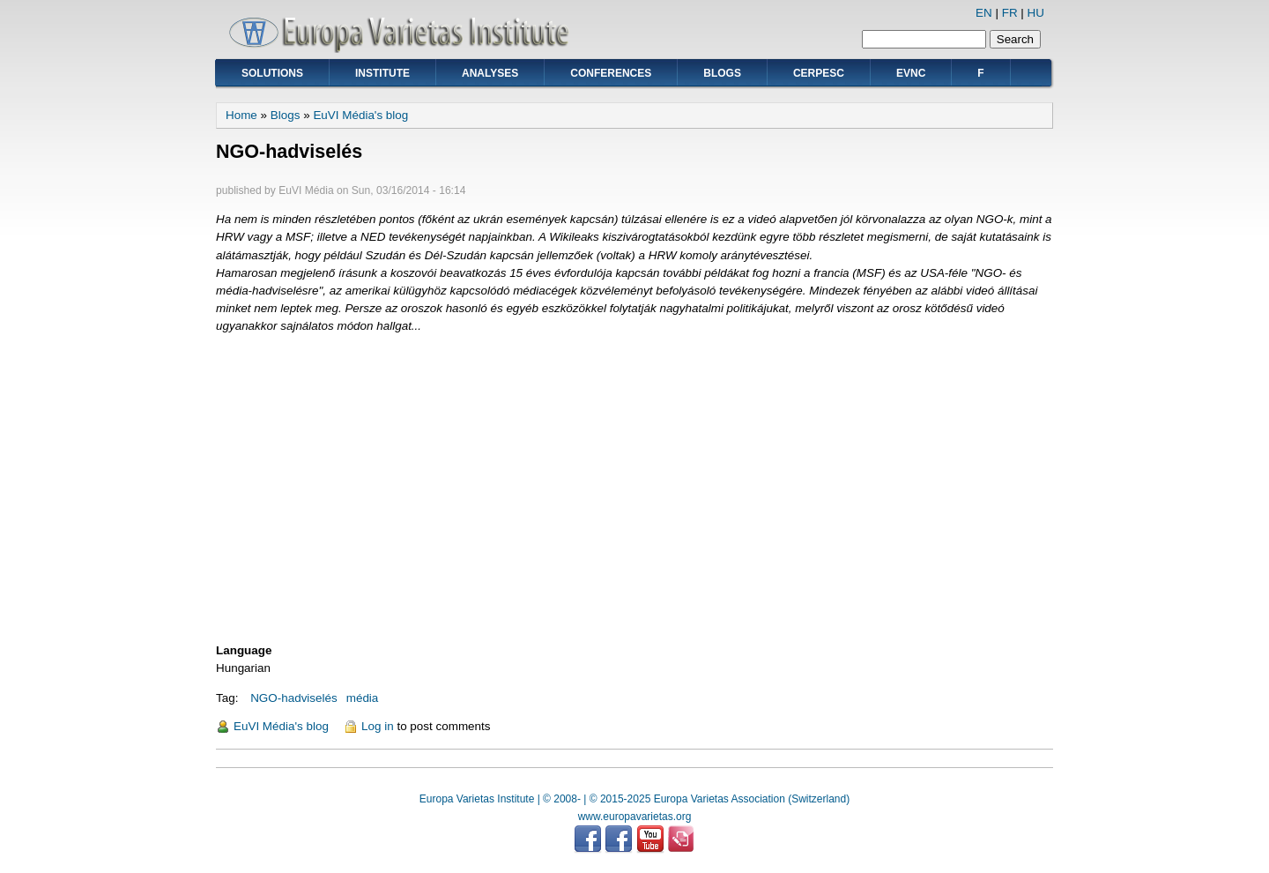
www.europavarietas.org (635, 816)
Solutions (272, 73)
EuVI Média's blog (360, 115)
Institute (382, 73)
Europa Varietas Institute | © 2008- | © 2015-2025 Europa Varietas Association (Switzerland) (634, 799)
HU (1036, 12)
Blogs (722, 73)
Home (241, 115)
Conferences (610, 73)
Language (243, 650)
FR (1010, 12)
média (362, 698)
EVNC (910, 73)
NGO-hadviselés (294, 698)
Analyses (490, 73)
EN (984, 12)
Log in (377, 726)
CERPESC (818, 73)
